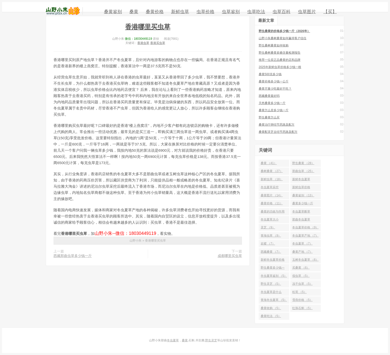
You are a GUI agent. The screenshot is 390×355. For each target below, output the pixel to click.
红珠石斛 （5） (302, 308)
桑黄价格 (155, 11)
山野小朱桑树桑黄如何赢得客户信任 (282, 38)
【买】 (330, 11)
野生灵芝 (211, 340)
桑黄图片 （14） (272, 195)
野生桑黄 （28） (303, 163)
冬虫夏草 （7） (302, 243)
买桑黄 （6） (301, 267)
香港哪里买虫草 (147, 27)
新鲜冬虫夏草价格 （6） (273, 260)
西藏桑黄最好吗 (269, 96)
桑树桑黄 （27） (272, 171)
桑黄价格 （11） (272, 203)
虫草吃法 (256, 11)
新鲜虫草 (180, 11)
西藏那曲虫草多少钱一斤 (72, 256)
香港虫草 (143, 43)
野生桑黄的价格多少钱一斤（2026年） (284, 31)
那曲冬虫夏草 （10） (301, 220)
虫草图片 (307, 11)
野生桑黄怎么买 (269, 117)
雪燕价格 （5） (302, 300)
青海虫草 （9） (271, 235)
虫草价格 (205, 11)
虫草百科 (282, 11)
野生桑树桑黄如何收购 (274, 45)
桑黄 (133, 11)
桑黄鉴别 (113, 11)
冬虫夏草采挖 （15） (270, 188)
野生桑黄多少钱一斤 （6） (273, 268)
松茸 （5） (299, 292)
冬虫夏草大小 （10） (270, 220)
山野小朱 (63, 11)
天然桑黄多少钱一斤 (272, 103)
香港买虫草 (157, 43)
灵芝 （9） (268, 227)
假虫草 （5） (301, 276)
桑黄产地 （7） (302, 251)
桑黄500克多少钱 (270, 74)
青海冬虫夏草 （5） (274, 300)
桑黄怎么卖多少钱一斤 (274, 110)
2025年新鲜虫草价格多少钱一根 (280, 67)
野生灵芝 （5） (271, 283)
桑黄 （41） (269, 163)
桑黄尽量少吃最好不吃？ (275, 88)
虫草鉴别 (231, 11)
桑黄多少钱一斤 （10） (302, 204)
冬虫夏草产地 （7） (305, 235)
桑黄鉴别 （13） (303, 195)
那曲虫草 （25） (303, 171)
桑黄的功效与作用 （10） (273, 212)
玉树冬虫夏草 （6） (305, 259)
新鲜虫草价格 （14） (301, 188)
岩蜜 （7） (268, 243)
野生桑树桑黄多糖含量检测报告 (279, 52)
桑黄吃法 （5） (271, 316)
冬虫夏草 (173, 340)
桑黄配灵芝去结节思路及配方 (278, 132)
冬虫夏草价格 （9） (305, 227)
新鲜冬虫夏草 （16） (301, 180)
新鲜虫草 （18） (272, 179)
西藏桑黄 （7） (271, 251)
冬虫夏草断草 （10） (301, 212)
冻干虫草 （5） (302, 283)
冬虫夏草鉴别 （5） (274, 276)
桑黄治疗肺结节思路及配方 (276, 124)
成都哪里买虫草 (230, 256)
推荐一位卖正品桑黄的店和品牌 (279, 60)
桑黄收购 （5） (271, 308)
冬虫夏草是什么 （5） (271, 293)
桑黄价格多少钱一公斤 (274, 81)
